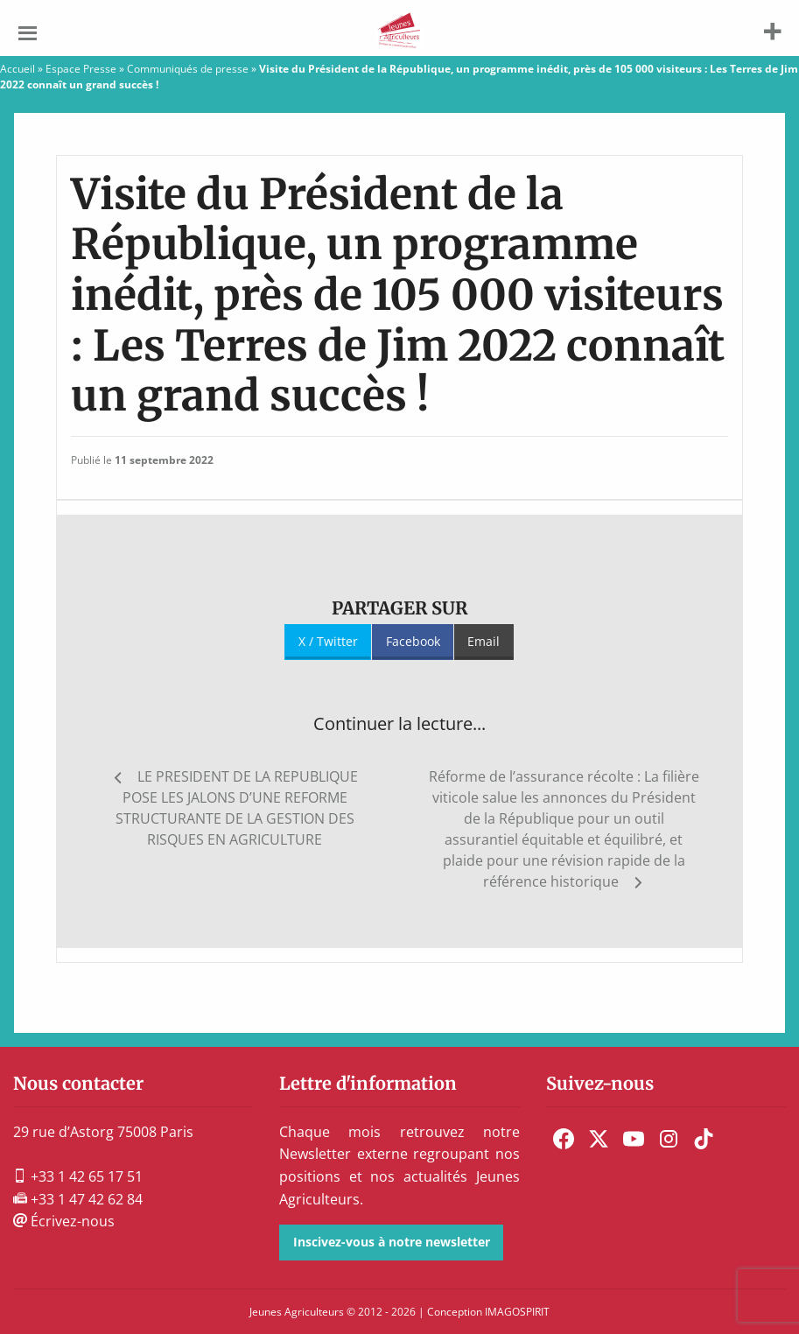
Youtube (633, 1138)
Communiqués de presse (188, 68)
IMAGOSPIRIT (517, 1311)
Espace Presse (81, 68)
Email (483, 641)
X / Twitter (328, 641)
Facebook (413, 641)
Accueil (17, 68)
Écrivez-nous (64, 1221)
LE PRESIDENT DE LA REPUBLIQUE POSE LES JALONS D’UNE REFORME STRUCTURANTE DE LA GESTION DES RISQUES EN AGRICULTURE (237, 808)
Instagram (668, 1138)
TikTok (703, 1138)
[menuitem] (563, 1138)
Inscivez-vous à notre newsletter (391, 1241)
